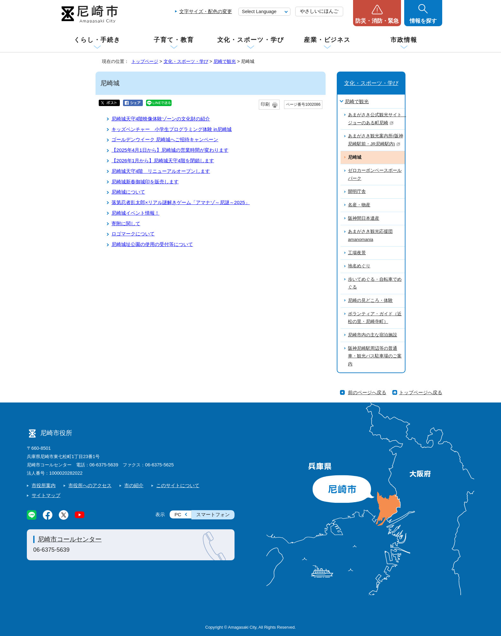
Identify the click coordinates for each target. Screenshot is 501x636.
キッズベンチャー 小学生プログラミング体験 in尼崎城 (172, 129)
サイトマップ (46, 495)
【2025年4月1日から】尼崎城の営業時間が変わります (170, 150)
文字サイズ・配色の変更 (205, 11)
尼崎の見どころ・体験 (370, 300)
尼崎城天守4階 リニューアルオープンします (161, 171)
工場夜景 (357, 252)
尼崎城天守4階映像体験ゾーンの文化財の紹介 (161, 118)
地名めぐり (359, 266)
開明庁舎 (357, 191)
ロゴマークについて (133, 233)
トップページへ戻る (420, 392)
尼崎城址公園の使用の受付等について (152, 244)
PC (177, 514)
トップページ (144, 61)
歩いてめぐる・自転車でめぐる (375, 283)
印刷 (265, 104)
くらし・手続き (97, 39)
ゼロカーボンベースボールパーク (375, 174)
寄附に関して (126, 223)
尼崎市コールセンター (70, 539)
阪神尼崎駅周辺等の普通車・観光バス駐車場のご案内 (375, 356)
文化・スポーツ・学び (250, 39)
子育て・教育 (174, 39)
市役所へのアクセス (90, 485)
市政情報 (403, 39)
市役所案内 (44, 485)
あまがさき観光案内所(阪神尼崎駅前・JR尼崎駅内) (375, 140)
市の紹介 (133, 485)
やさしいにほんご (319, 11)
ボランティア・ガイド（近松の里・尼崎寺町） (375, 317)
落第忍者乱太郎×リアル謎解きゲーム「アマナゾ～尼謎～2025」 (181, 202)
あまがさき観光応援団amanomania (370, 235)
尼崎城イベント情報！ (135, 213)
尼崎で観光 (224, 61)
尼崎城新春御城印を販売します (145, 181)
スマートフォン (213, 514)
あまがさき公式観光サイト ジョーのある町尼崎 (376, 118)
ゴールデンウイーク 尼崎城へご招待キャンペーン (165, 139)
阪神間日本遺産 (363, 218)
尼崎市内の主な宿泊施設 (372, 335)
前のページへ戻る (367, 392)
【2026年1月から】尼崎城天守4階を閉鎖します (163, 160)
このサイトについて (177, 485)
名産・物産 (359, 205)
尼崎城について (128, 192)
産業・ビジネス (327, 39)
